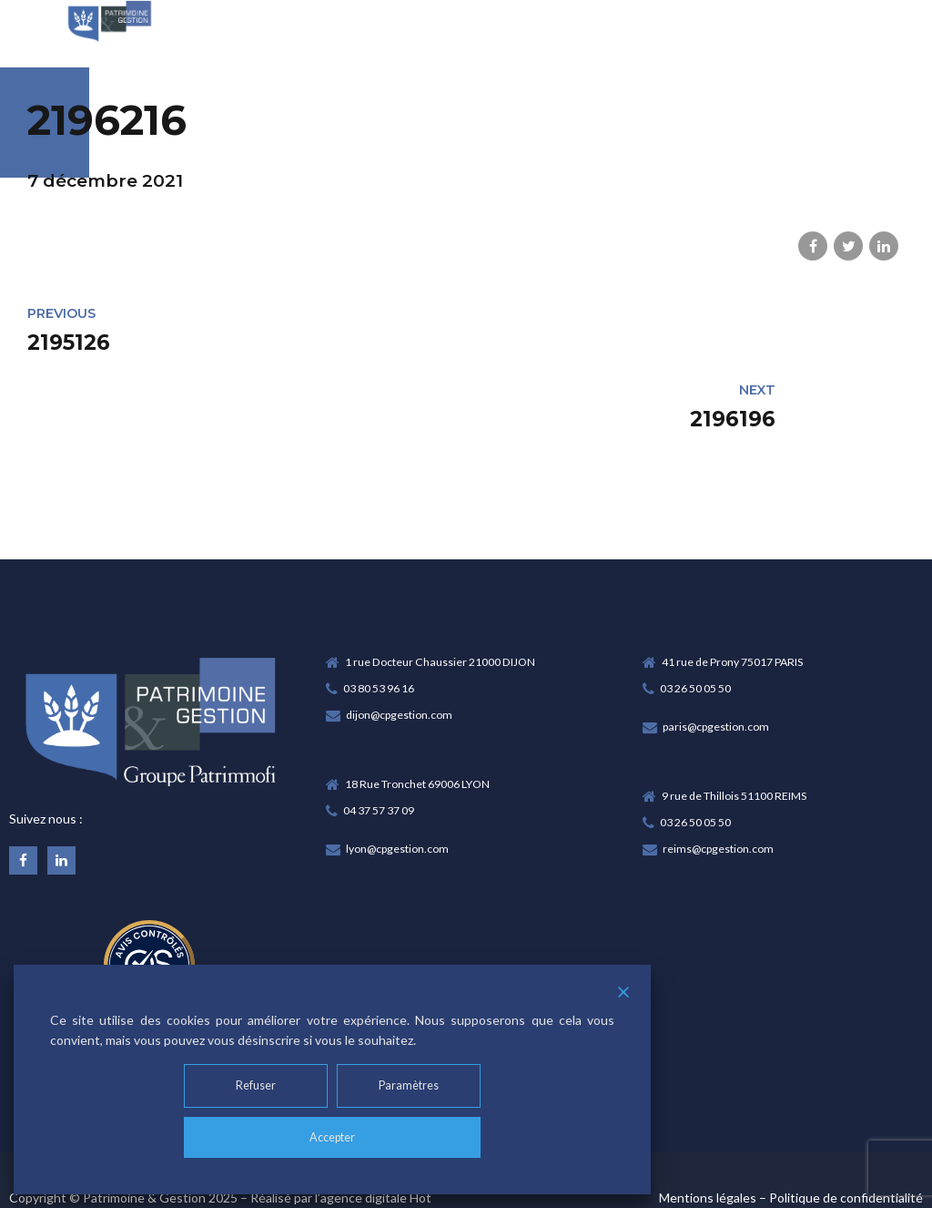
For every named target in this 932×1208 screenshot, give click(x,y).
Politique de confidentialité (846, 1131)
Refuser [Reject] (253, 1083)
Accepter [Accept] (333, 1136)
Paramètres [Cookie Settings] (412, 1083)
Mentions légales (707, 1131)
